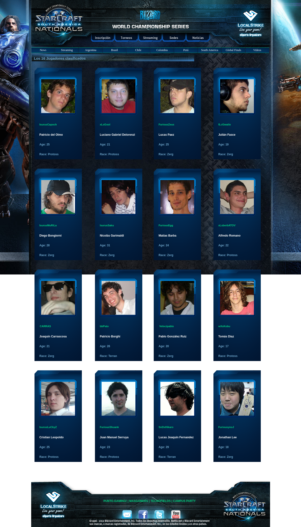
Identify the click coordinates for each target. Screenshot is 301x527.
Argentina (90, 50)
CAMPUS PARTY (184, 501)
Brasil (114, 50)
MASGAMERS (138, 501)
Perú (185, 50)
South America (209, 50)
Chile (138, 50)
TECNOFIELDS (161, 501)
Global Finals (233, 50)
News (43, 50)
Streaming (67, 50)
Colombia (162, 50)
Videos (257, 50)
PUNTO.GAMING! (115, 501)
